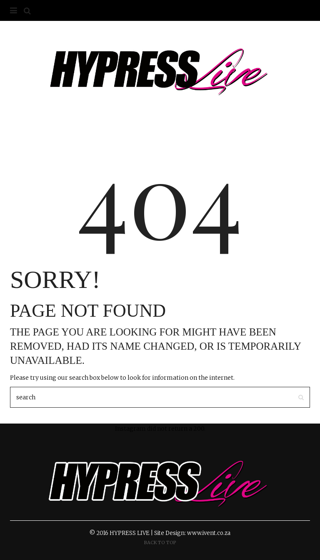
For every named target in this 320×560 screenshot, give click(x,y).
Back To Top (160, 542)
